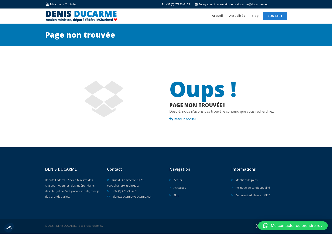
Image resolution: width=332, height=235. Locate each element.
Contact (275, 16)
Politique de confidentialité (253, 189)
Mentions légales (247, 181)
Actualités (237, 16)
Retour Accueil (182, 120)
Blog (255, 16)
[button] (9, 228)
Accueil (217, 16)
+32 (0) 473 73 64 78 (176, 4)
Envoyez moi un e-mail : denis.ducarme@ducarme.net (231, 4)
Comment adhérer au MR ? (253, 196)
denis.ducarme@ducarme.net (129, 198)
